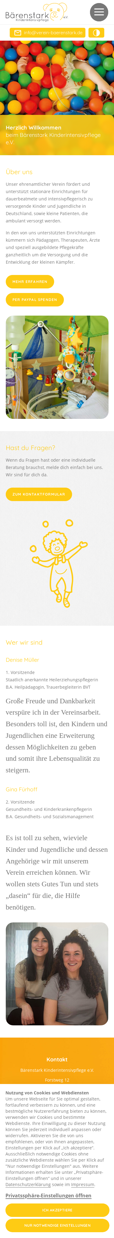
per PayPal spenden (34, 299)
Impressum (82, 1184)
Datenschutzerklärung (28, 1184)
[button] (99, 12)
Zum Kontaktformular (38, 494)
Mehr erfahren (30, 281)
